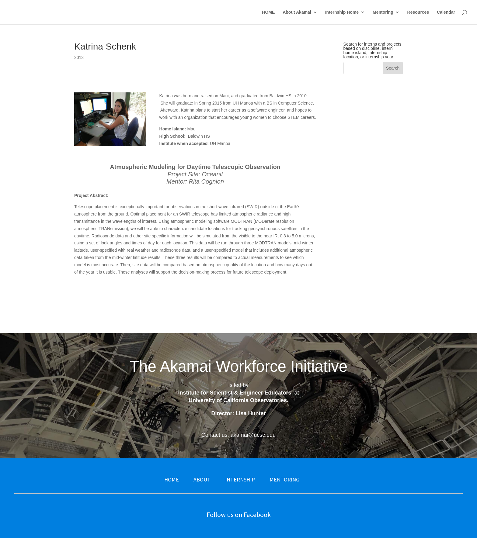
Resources (418, 12)
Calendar (446, 12)
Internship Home (342, 12)
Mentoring (383, 12)
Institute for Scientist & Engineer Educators (234, 393)
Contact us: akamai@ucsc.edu (238, 435)
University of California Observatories (238, 400)
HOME (268, 12)
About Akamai (297, 12)
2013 (79, 57)
